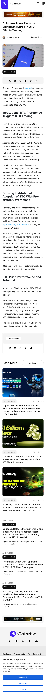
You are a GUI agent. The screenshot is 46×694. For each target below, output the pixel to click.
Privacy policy (20, 654)
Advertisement (34, 654)
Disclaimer (7, 654)
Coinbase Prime (13, 338)
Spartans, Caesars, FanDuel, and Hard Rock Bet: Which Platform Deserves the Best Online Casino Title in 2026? (21, 507)
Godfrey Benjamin (12, 37)
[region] (23, 675)
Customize (23, 683)
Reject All (23, 689)
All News (32, 363)
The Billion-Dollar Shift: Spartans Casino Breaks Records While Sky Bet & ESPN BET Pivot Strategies (21, 459)
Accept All (23, 677)
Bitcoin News (9, 72)
